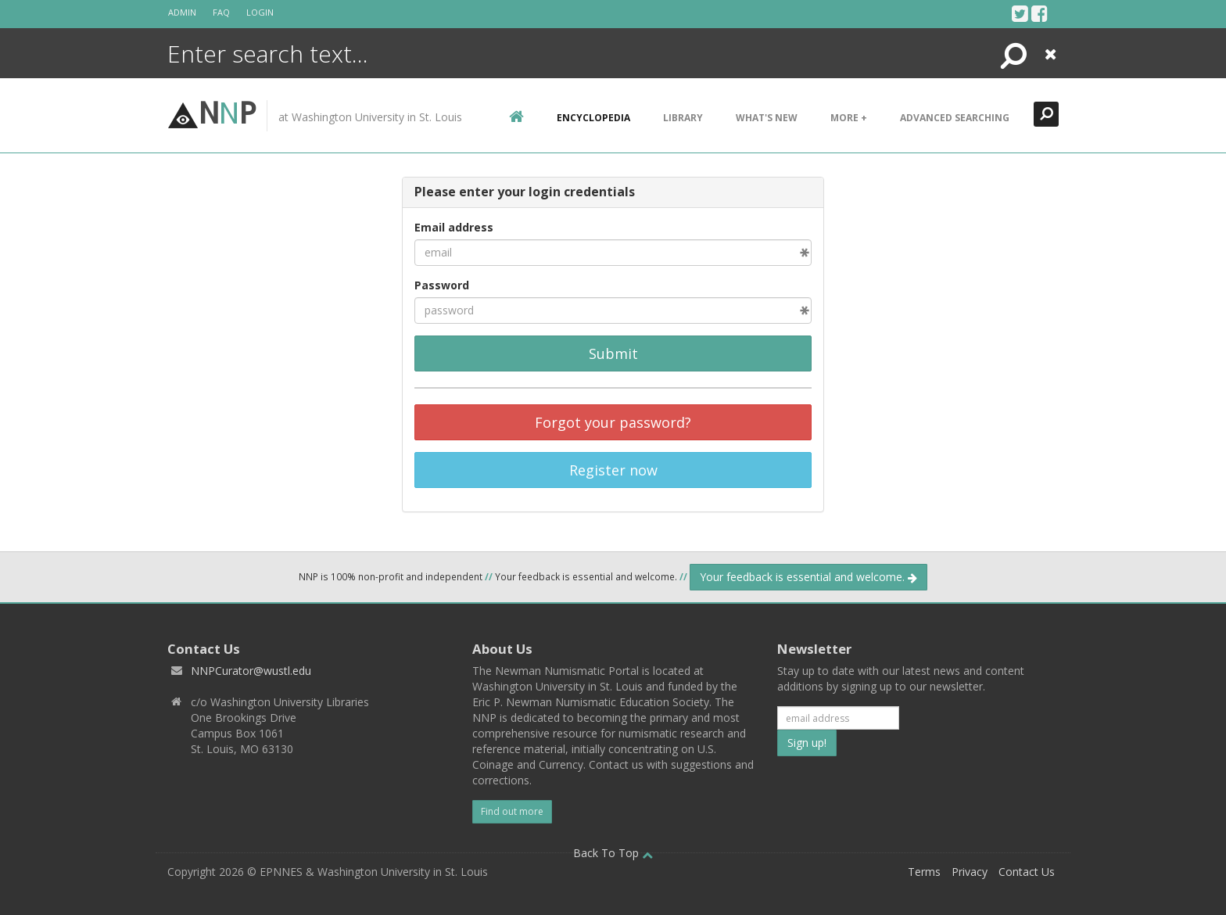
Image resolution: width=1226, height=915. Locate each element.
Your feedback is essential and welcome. (808, 576)
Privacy (970, 871)
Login (260, 12)
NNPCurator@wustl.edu (251, 670)
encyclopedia (593, 117)
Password (441, 285)
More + (848, 117)
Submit (613, 353)
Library (683, 117)
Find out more (512, 811)
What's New (767, 117)
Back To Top (613, 852)
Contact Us (1026, 871)
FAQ (221, 12)
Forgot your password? (613, 422)
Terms (924, 871)
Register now (613, 470)
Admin (182, 12)
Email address (453, 227)
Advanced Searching (954, 117)
